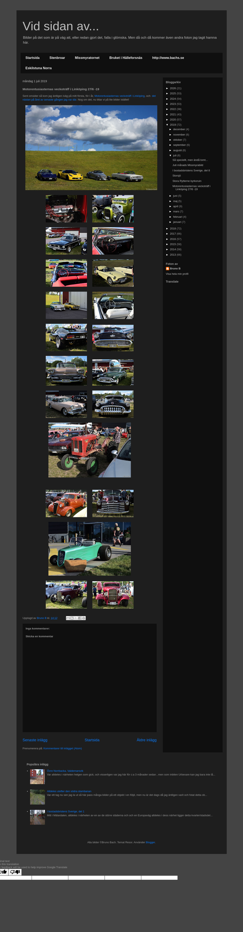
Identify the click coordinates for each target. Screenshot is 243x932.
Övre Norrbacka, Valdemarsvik (65, 770)
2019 (173, 124)
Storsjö (177, 175)
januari (177, 221)
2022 (173, 109)
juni (175, 195)
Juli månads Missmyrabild (188, 165)
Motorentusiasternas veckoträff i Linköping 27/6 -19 (191, 188)
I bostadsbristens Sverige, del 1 (65, 811)
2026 (173, 88)
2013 (173, 254)
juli (175, 155)
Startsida (33, 58)
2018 (173, 228)
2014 (173, 249)
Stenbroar (57, 58)
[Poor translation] (15, 872)
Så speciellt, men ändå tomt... (190, 159)
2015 (173, 244)
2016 (173, 239)
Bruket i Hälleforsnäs (125, 58)
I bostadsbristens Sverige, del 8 (191, 170)
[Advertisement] (191, 315)
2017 (173, 233)
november (179, 134)
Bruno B (175, 268)
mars (176, 211)
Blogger (150, 842)
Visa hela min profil (177, 273)
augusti (178, 150)
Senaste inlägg (35, 740)
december (179, 129)
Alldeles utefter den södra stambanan (69, 791)
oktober (178, 139)
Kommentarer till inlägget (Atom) (62, 748)
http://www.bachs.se (168, 58)
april (176, 206)
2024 (173, 98)
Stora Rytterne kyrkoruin (187, 180)
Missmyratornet (87, 58)
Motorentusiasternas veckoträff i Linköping (120, 95)
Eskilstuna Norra (39, 68)
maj (175, 201)
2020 (173, 119)
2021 (173, 114)
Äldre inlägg (146, 740)
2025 (173, 93)
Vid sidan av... (61, 26)
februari (178, 216)
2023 (173, 103)
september (180, 144)
